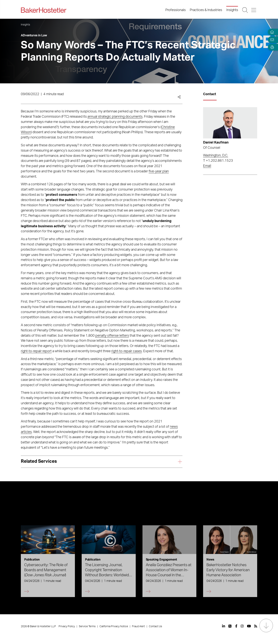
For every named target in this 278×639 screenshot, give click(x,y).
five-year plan (159, 171)
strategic (105, 116)
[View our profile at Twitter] (230, 626)
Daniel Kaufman (216, 142)
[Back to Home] (43, 10)
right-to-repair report (36, 351)
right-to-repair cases (126, 351)
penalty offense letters (112, 335)
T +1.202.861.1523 (218, 160)
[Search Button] (245, 10)
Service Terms (87, 626)
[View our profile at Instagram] (242, 626)
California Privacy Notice (113, 626)
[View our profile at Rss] (255, 626)
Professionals (175, 10)
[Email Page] (271, 39)
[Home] (271, 32)
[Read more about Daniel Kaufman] (230, 122)
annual (92, 116)
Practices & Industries (206, 10)
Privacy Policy (67, 626)
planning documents (127, 116)
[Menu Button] (254, 10)
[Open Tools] (271, 47)
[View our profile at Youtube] (249, 626)
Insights (232, 10)
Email (207, 166)
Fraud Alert (138, 626)
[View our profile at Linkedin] (223, 626)
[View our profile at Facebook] (236, 626)
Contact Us (155, 626)
